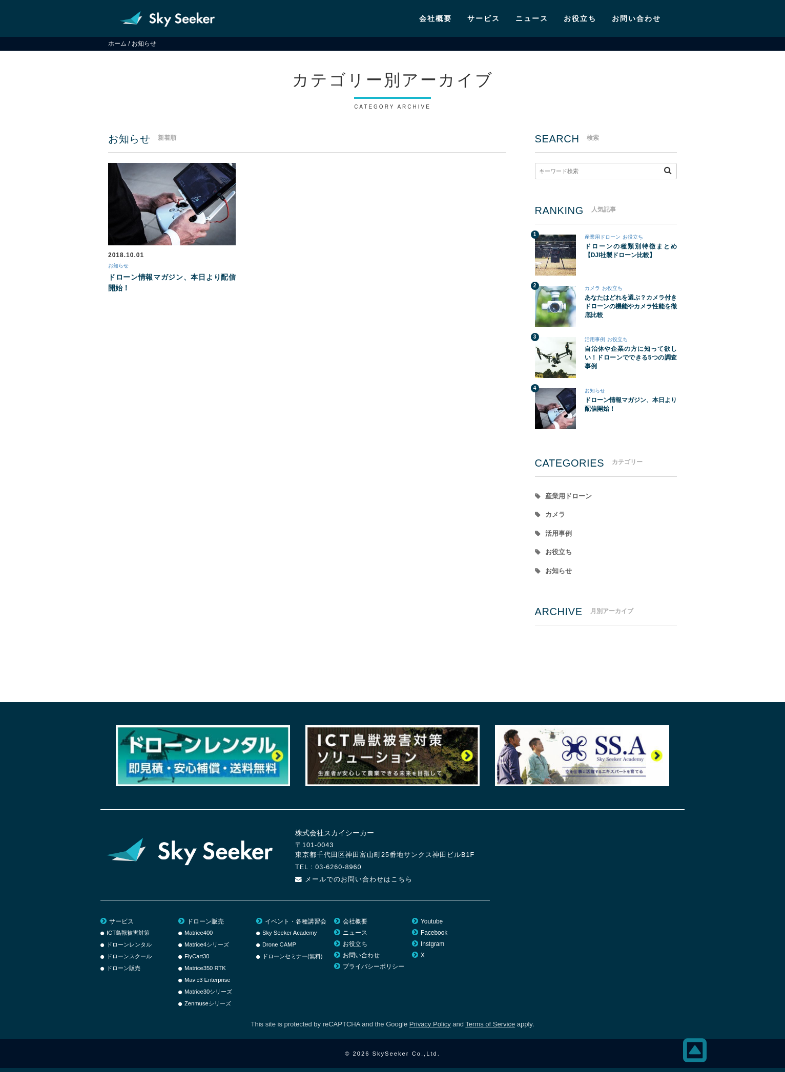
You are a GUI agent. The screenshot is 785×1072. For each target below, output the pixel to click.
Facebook (434, 936)
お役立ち (580, 18)
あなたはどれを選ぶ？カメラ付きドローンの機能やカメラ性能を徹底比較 (631, 306)
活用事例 (595, 339)
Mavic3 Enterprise (207, 984)
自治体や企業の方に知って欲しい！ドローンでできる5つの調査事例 (631, 357)
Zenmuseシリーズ (207, 1007)
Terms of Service (490, 1028)
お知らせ (122, 266)
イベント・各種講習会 (295, 925)
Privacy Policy (430, 1028)
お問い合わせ (636, 18)
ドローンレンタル (129, 948)
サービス (483, 18)
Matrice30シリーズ (208, 996)
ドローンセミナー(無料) (292, 960)
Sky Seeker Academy (289, 937)
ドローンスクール (129, 960)
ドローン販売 (123, 972)
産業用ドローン (603, 237)
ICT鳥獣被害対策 (128, 937)
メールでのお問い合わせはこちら (358, 883)
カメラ (592, 288)
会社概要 (435, 18)
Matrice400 (198, 937)
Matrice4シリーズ (206, 948)
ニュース (531, 18)
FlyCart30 (197, 960)
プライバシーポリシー (373, 970)
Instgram (432, 948)
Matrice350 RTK (205, 972)
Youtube (432, 925)
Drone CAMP (279, 948)
